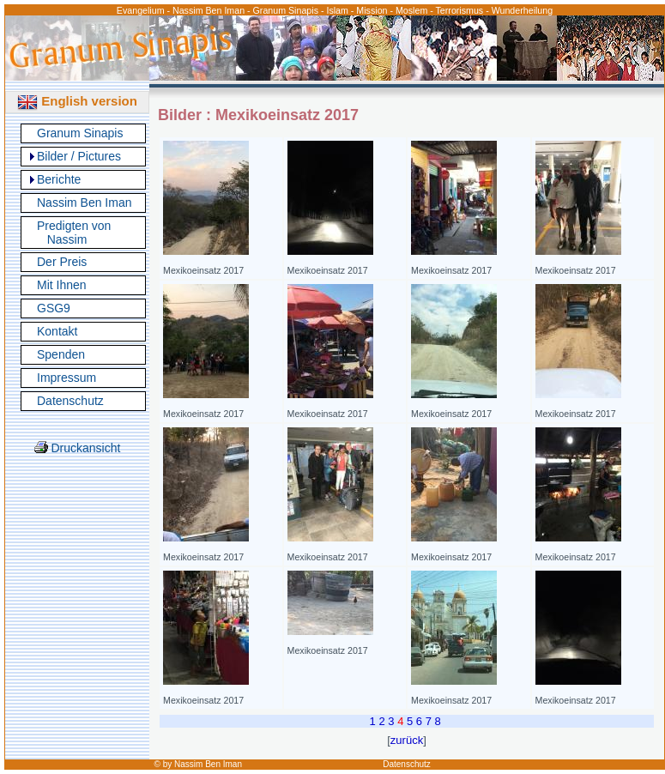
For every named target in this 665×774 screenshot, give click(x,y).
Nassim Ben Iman (84, 202)
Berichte (59, 179)
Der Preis (62, 262)
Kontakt (57, 331)
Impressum (66, 377)
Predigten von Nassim (74, 232)
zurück (406, 740)
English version (77, 101)
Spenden (61, 354)
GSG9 (53, 308)
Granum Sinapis (80, 133)
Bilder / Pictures (79, 156)
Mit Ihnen (62, 285)
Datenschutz (70, 401)
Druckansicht (77, 448)
